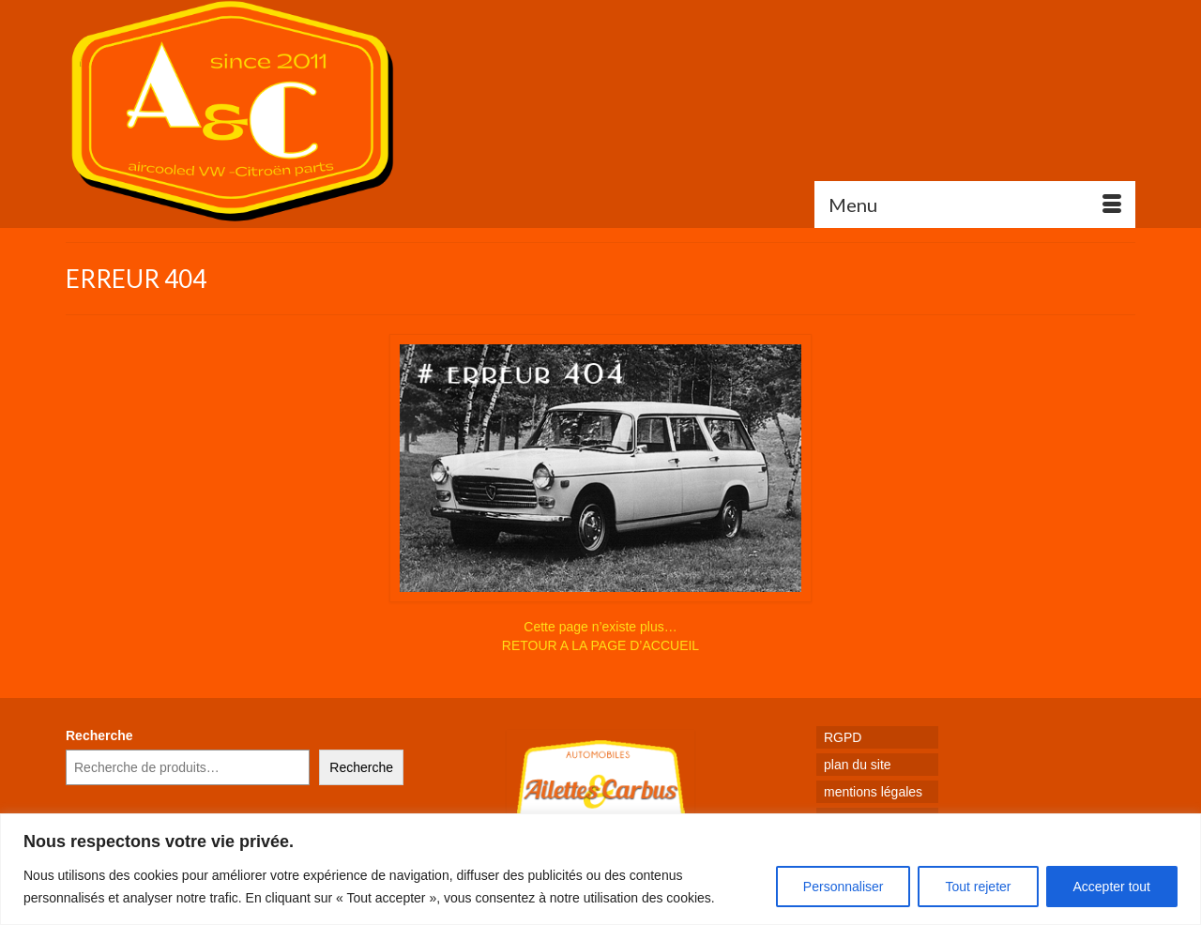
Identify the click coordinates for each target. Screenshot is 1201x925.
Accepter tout (1112, 886)
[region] (600, 869)
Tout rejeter (978, 886)
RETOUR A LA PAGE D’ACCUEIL (600, 645)
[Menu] (974, 204)
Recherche (99, 735)
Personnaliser (843, 886)
